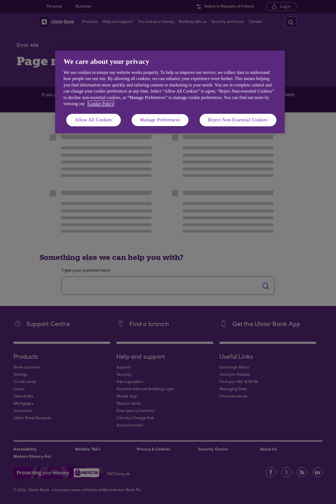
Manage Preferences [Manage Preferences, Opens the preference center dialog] (160, 119)
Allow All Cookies (93, 119)
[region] (170, 91)
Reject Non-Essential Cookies (238, 119)
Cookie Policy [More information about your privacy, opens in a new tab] (101, 103)
